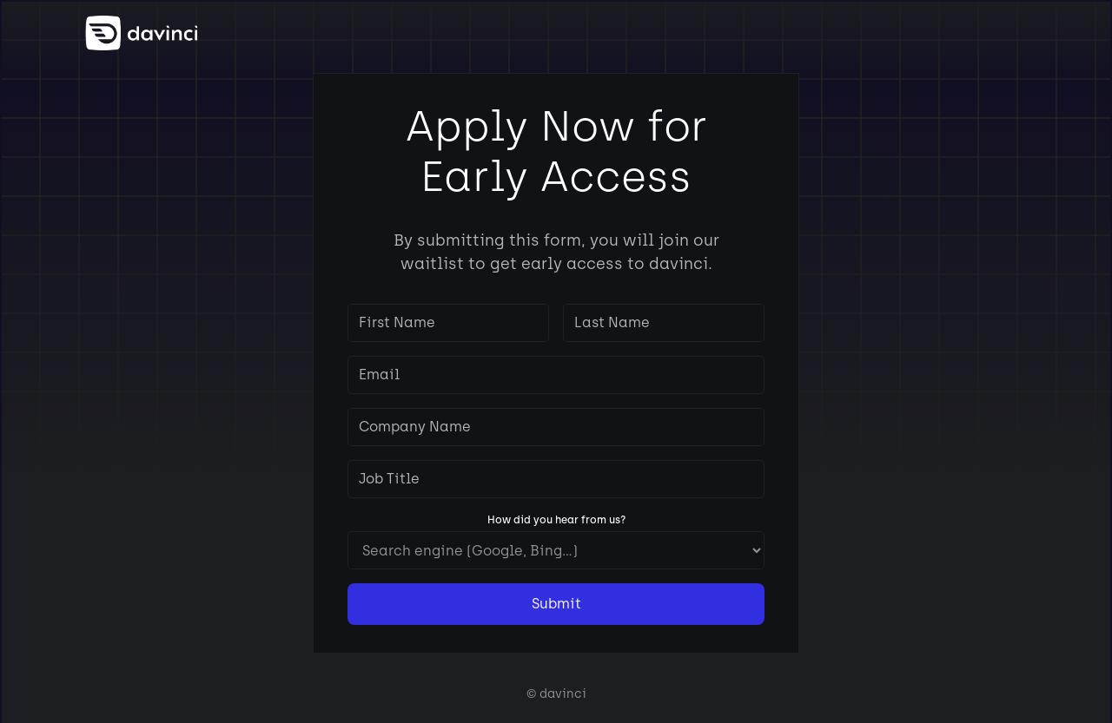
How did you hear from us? (556, 520)
